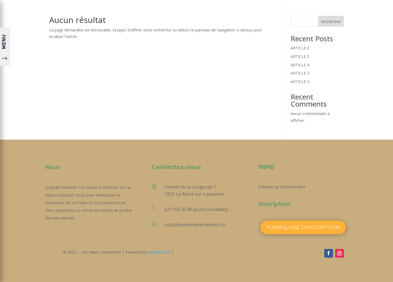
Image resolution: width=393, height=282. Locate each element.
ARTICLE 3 (300, 73)
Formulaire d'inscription (303, 227)
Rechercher (331, 21)
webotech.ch (159, 252)
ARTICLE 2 (300, 81)
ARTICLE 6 (300, 48)
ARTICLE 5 (300, 56)
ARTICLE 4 (300, 64)
